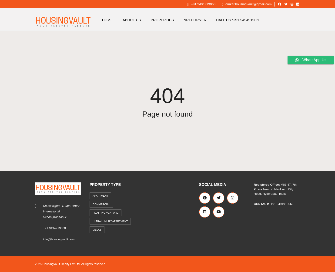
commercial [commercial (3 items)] (101, 204)
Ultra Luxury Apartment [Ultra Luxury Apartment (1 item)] (110, 221)
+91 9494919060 (201, 4)
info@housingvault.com (58, 239)
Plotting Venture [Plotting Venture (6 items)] (105, 212)
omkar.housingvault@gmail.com (247, 4)
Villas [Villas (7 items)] (97, 229)
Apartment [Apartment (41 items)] (100, 195)
